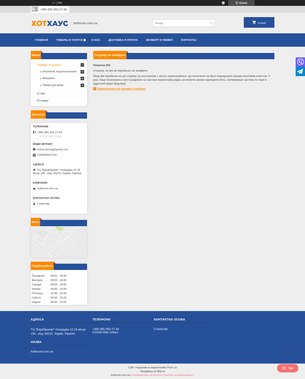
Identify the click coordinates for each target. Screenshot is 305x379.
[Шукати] (211, 23)
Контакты (188, 39)
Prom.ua (172, 367)
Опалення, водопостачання (59, 71)
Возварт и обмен (159, 39)
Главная (41, 39)
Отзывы (43, 100)
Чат (287, 368)
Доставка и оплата (123, 39)
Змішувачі (48, 78)
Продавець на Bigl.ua (152, 371)
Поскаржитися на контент (147, 375)
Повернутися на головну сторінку (121, 88)
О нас (95, 39)
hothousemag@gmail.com (52, 149)
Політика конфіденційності (179, 375)
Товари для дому (52, 85)
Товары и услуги (69, 39)
